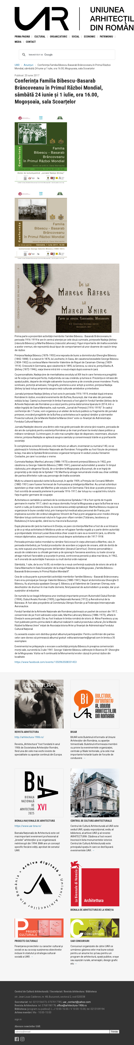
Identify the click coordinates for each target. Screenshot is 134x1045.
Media (18, 41)
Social (75, 36)
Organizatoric (58, 36)
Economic (89, 36)
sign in (18, 1019)
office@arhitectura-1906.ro (72, 1005)
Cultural (39, 36)
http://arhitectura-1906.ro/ (29, 737)
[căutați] (66, 55)
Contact (31, 41)
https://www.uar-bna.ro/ (28, 826)
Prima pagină (22, 36)
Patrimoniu (106, 36)
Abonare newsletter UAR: (28, 1026)
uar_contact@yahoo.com (77, 1002)
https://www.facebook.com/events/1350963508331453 (46, 662)
